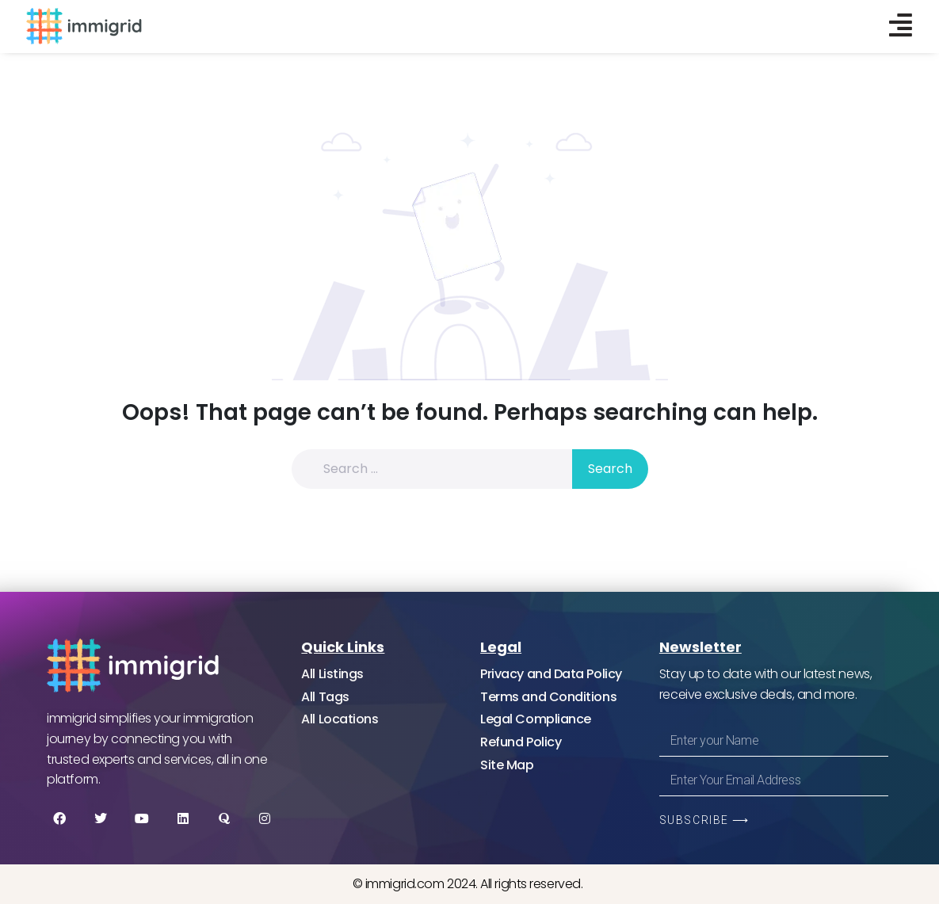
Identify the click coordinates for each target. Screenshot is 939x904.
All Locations (339, 719)
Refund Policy (520, 742)
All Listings (332, 674)
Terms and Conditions (548, 697)
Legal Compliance (535, 719)
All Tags (325, 697)
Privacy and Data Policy (551, 674)
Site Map (506, 765)
